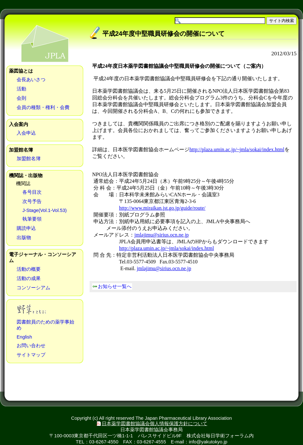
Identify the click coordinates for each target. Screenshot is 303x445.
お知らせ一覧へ (115, 286)
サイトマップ (31, 354)
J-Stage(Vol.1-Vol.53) (44, 210)
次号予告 (32, 201)
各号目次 (32, 192)
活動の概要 (29, 269)
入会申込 (26, 133)
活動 (21, 88)
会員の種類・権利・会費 (43, 107)
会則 (21, 98)
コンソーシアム (33, 287)
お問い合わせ (31, 345)
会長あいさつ (31, 79)
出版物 (24, 237)
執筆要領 (32, 219)
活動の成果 (29, 278)
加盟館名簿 (29, 158)
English (24, 337)
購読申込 (26, 228)
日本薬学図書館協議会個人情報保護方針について (154, 423)
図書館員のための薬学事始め (45, 325)
